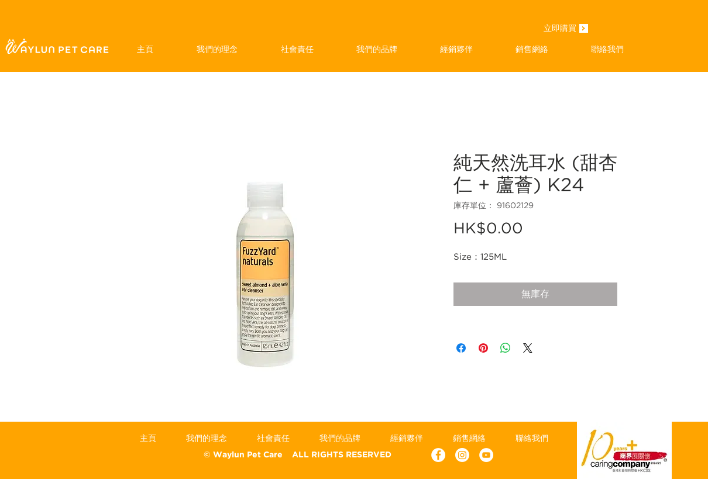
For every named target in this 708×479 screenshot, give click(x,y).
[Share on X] (528, 348)
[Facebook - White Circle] (438, 455)
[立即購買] (560, 29)
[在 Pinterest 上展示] (483, 348)
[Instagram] (462, 455)
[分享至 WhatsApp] (506, 348)
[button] (376, 49)
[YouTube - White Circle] (486, 455)
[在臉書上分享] (461, 348)
